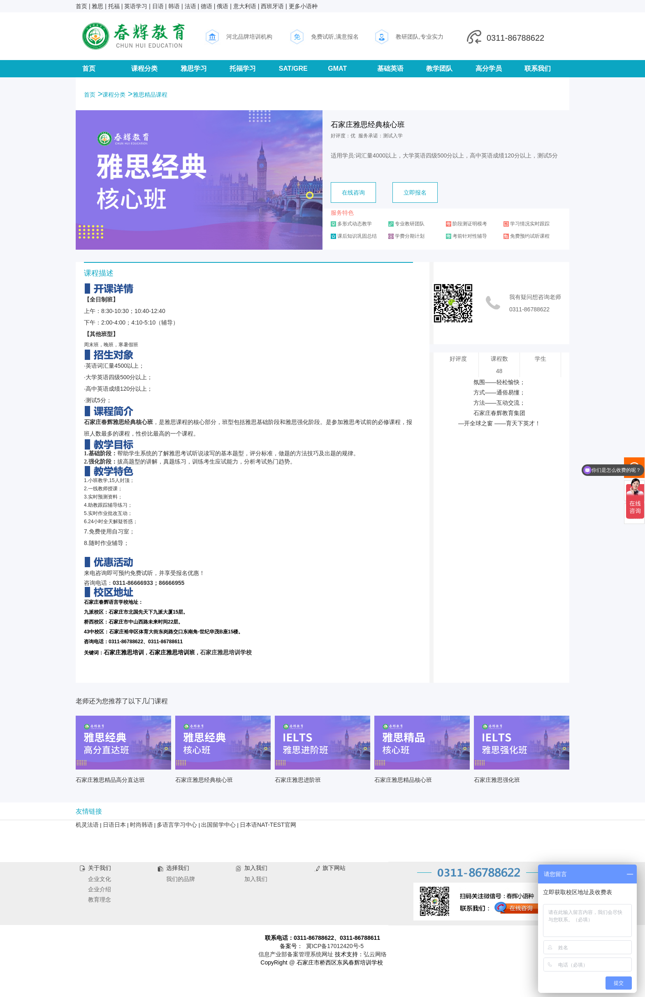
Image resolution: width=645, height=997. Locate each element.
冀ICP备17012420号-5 (335, 946)
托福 (114, 6)
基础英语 (390, 68)
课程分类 (144, 68)
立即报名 (415, 192)
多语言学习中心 (177, 824)
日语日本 (114, 824)
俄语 (222, 6)
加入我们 (255, 879)
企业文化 (99, 879)
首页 (81, 6)
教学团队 (439, 68)
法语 (190, 6)
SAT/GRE (293, 68)
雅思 (97, 6)
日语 (158, 6)
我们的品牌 (180, 879)
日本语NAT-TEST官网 (268, 824)
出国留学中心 (218, 824)
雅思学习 (194, 68)
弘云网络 (375, 954)
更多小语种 (303, 6)
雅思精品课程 (150, 94)
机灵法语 (87, 824)
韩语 (174, 6)
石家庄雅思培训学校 (226, 652)
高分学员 (489, 68)
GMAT (337, 68)
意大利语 (244, 6)
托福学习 (243, 68)
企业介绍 (99, 889)
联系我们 (537, 68)
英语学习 (135, 6)
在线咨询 (353, 192)
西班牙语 (272, 6)
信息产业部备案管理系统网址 (295, 954)
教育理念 (99, 899)
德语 (206, 6)
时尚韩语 (141, 824)
